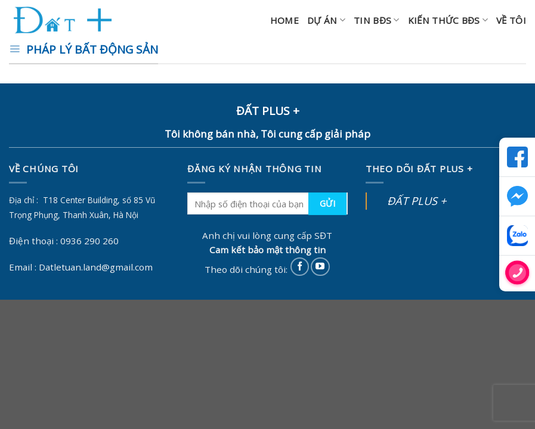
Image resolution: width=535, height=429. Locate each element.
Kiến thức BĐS (448, 20)
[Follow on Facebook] (299, 266)
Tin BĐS (377, 20)
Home (284, 20)
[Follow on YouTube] (320, 266)
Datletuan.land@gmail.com (96, 267)
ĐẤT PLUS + (416, 201)
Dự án (326, 20)
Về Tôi (511, 20)
